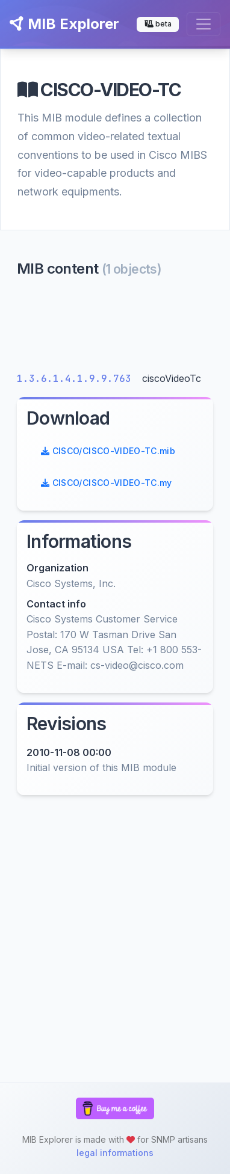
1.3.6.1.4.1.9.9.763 (77, 378)
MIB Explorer (64, 23)
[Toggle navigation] (203, 24)
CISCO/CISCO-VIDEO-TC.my (106, 483)
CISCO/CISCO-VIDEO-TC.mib (108, 451)
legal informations (115, 1153)
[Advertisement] (115, 328)
